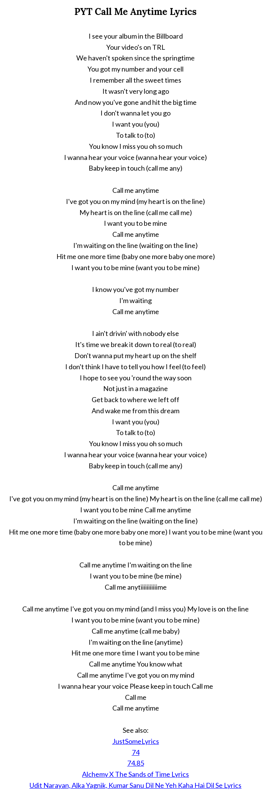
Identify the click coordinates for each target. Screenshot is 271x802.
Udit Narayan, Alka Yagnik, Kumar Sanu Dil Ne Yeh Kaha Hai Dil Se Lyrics (135, 785)
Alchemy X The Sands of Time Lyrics (135, 774)
